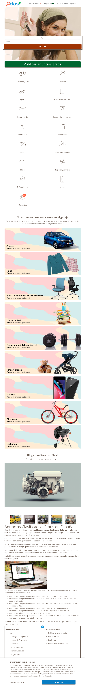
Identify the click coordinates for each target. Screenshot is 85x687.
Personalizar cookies (17, 682)
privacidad (13, 672)
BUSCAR (42, 46)
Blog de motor (16, 654)
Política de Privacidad (19, 640)
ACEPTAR (59, 682)
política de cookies (63, 670)
